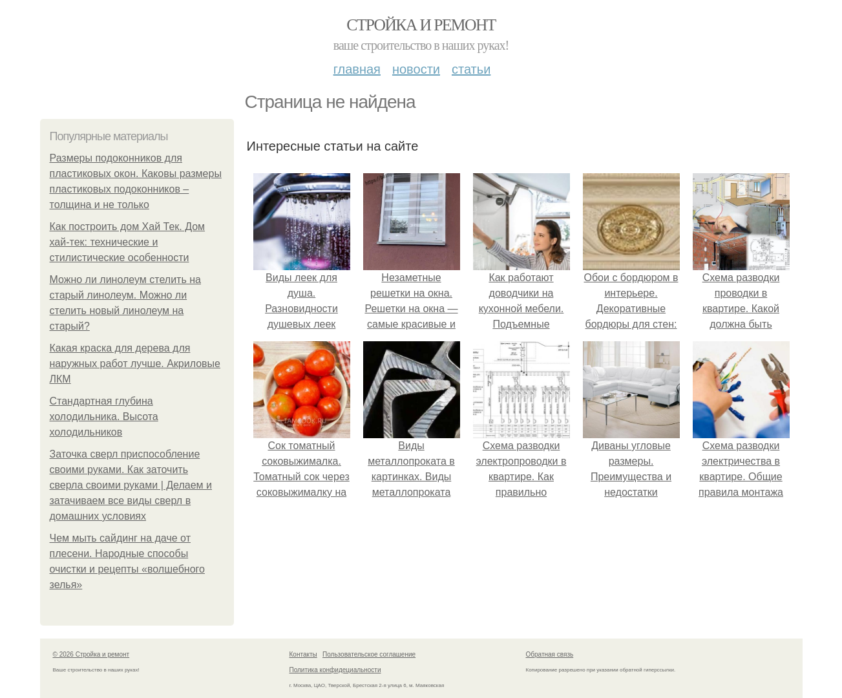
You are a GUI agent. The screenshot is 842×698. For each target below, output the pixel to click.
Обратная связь (550, 654)
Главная (357, 69)
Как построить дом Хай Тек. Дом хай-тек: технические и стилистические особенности (127, 242)
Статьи (471, 69)
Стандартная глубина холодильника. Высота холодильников (104, 417)
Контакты (303, 654)
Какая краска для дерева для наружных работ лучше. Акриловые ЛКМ (135, 364)
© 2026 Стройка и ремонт (91, 654)
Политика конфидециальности (335, 669)
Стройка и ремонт (421, 25)
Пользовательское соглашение (369, 654)
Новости (416, 69)
